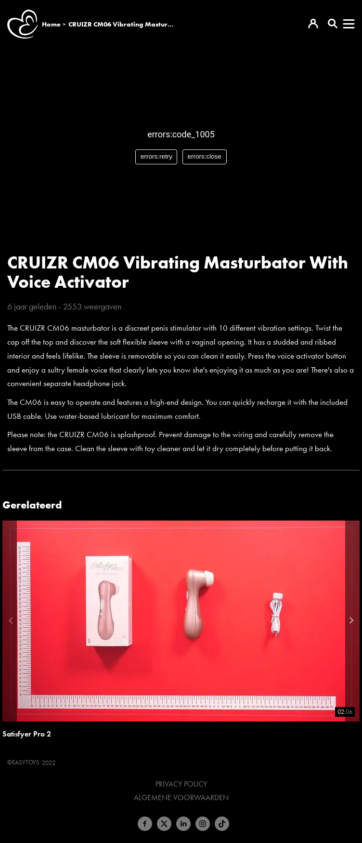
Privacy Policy (181, 784)
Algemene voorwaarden (181, 798)
